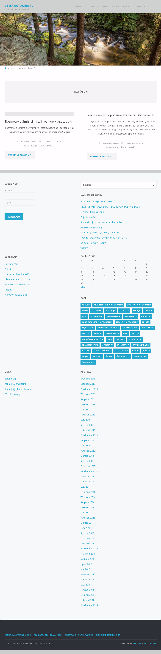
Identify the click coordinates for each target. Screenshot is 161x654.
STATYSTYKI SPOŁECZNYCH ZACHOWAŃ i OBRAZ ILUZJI (110, 206)
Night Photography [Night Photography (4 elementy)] (108, 328)
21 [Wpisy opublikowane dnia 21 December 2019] (136, 275)
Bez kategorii (11, 264)
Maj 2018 (85, 445)
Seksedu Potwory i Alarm (93, 242)
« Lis (83, 287)
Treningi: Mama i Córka (92, 212)
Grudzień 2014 (87, 595)
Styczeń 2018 (87, 461)
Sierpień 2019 (87, 399)
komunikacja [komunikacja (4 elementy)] (113, 316)
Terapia (9, 289)
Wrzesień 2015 (88, 553)
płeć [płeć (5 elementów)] (125, 333)
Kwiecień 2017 (87, 476)
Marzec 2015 (87, 579)
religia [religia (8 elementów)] (135, 333)
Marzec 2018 (87, 455)
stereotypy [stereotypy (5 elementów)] (123, 345)
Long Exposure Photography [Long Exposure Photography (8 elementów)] (97, 322)
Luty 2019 (85, 419)
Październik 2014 (89, 605)
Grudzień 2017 (87, 466)
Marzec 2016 (87, 522)
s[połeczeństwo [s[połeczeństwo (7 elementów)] (102, 351)
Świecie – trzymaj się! (91, 227)
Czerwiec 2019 (87, 404)
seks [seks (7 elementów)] (109, 339)
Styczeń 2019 (87, 425)
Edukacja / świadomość (40, 145)
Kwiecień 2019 (87, 414)
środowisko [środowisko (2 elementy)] (123, 356)
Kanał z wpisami (15, 383)
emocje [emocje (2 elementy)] (136, 310)
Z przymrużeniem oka (16, 294)
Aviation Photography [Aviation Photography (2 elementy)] (139, 305)
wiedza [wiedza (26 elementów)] (146, 351)
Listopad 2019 (87, 383)
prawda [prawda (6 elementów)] (97, 333)
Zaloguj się (10, 378)
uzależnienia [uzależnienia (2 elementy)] (121, 351)
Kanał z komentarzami (18, 389)
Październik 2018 (89, 435)
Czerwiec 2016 (87, 507)
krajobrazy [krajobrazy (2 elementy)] (131, 316)
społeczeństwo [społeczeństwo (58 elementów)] (90, 345)
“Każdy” (84, 248)
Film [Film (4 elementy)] (84, 316)
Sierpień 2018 (87, 440)
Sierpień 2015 (87, 559)
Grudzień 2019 (87, 378)
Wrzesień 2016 (88, 497)
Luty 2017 (85, 486)
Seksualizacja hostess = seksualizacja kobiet (103, 222)
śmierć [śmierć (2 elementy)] (109, 356)
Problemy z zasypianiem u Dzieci (97, 201)
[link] (153, 6)
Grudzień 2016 (87, 492)
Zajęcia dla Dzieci (89, 217)
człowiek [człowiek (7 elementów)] (96, 310)
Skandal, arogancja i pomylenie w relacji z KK (103, 237)
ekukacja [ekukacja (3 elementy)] (124, 310)
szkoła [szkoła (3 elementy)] (85, 351)
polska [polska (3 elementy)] (85, 333)
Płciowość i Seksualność (17, 284)
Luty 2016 (85, 528)
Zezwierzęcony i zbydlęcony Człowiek (99, 232)
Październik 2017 (89, 471)
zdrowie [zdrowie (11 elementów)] (97, 356)
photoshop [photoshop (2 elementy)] (147, 328)
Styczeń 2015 (87, 589)
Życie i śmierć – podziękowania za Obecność (119, 115)
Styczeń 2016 (87, 533)
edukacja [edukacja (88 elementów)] (110, 310)
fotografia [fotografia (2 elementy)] (97, 316)
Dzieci (8, 269)
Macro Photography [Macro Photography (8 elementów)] (127, 322)
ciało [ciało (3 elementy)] (85, 310)
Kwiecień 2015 (87, 574)
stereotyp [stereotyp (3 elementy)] (107, 345)
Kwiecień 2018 (87, 450)
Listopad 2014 (87, 600)
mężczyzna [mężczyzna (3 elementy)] (87, 328)
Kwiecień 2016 (87, 517)
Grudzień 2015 (87, 538)
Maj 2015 (85, 569)
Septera (137, 643)
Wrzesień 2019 (88, 394)
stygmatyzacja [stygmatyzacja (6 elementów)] (141, 345)
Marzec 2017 (87, 481)
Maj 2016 (85, 512)
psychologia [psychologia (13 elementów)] (112, 333)
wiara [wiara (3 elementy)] (135, 351)
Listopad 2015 (87, 543)
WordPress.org (12, 394)
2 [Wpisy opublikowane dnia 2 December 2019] (81, 268)
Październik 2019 (89, 388)
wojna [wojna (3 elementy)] (85, 356)
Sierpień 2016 (87, 502)
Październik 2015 (89, 548)
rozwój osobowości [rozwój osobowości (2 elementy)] (92, 339)
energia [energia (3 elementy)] (148, 310)
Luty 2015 (85, 584)
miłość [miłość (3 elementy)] (145, 322)
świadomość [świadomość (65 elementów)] (88, 362)
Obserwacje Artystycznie (17, 279)
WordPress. (150, 643)
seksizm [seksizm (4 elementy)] (120, 339)
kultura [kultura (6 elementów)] (145, 316)
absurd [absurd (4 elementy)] (86, 305)
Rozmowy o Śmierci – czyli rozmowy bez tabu (37, 121)
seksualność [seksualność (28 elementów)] (134, 339)
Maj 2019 (85, 409)
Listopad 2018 (87, 430)
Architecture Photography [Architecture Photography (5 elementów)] (108, 305)
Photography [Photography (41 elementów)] (130, 328)
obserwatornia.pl (19, 5)
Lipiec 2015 (86, 564)
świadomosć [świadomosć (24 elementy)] (140, 356)
